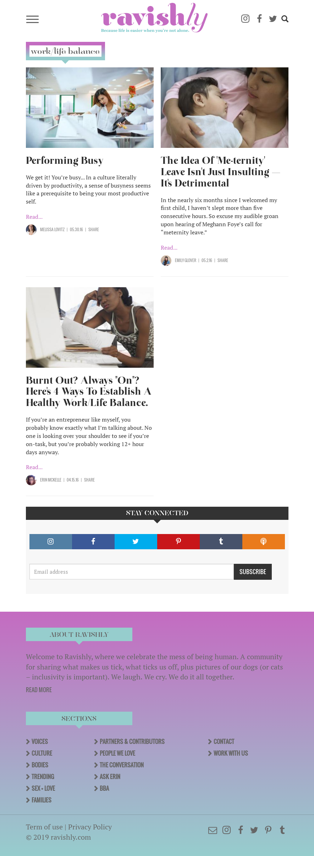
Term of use (44, 827)
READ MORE (39, 689)
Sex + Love (43, 788)
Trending (43, 776)
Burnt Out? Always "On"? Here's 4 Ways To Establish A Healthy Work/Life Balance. (89, 391)
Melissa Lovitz (52, 229)
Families (41, 800)
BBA (104, 788)
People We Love (117, 753)
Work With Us (231, 753)
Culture (42, 753)
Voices (40, 741)
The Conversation (122, 765)
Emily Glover (185, 260)
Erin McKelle (50, 480)
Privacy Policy (90, 827)
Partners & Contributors (132, 741)
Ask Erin (110, 776)
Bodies (40, 765)
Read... (34, 217)
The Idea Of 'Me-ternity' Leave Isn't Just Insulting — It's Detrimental (220, 171)
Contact (224, 741)
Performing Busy (65, 160)
